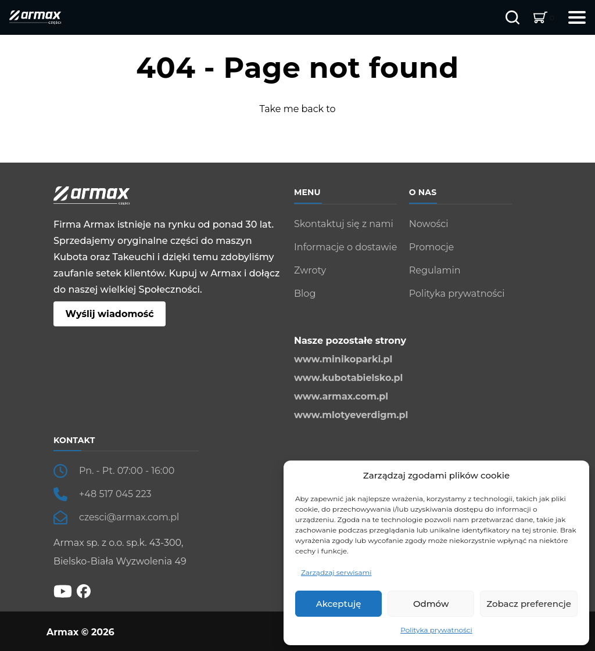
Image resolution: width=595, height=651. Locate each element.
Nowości (429, 223)
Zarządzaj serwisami (336, 572)
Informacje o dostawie (345, 247)
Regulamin (435, 270)
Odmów (431, 603)
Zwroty (310, 270)
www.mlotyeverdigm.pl (351, 414)
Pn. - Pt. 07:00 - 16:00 (126, 470)
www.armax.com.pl (341, 396)
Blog (305, 293)
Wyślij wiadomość (109, 313)
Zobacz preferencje (528, 603)
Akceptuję (338, 603)
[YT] (62, 590)
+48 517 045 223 (115, 493)
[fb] (84, 590)
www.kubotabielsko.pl (348, 377)
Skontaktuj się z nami (343, 223)
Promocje (431, 247)
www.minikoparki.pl (343, 359)
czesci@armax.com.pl (129, 517)
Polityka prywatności (436, 629)
